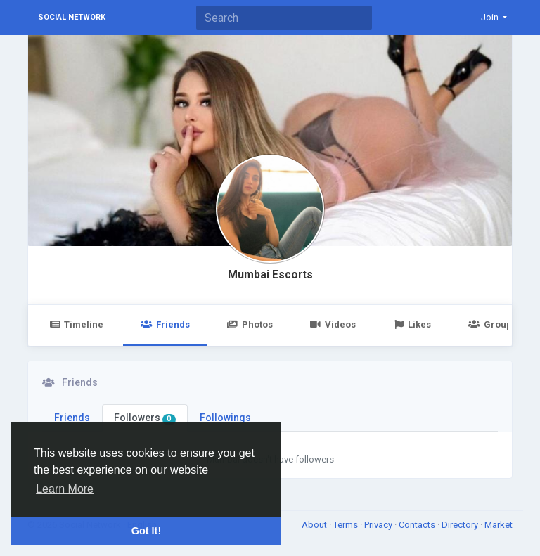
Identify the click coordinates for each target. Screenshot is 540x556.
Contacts (418, 524)
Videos (333, 324)
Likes (412, 324)
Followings (225, 417)
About (315, 524)
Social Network (71, 17)
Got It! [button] (146, 530)
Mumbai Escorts (270, 275)
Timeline (76, 324)
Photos (250, 324)
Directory (461, 524)
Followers (145, 418)
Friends (165, 324)
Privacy (379, 524)
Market (498, 524)
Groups (492, 324)
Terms (346, 524)
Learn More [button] (65, 489)
